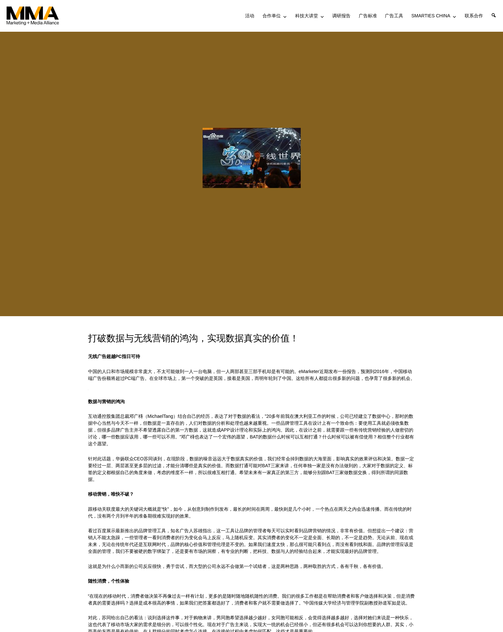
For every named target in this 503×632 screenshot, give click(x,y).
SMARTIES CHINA (430, 15)
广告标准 (368, 15)
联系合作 (474, 15)
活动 (249, 15)
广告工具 (394, 15)
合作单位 (271, 15)
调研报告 (341, 15)
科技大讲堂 (306, 15)
